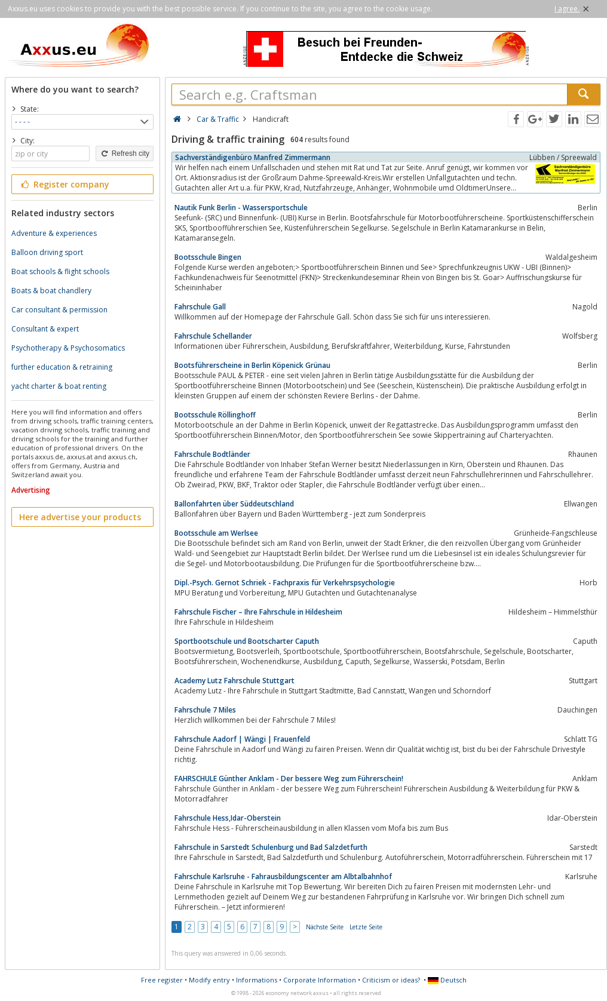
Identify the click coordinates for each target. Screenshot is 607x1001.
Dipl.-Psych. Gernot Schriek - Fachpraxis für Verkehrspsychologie (284, 583)
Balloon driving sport (47, 252)
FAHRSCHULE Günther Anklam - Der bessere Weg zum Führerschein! (288, 778)
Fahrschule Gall (200, 307)
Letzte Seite (366, 927)
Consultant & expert (45, 329)
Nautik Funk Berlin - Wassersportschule (241, 207)
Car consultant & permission (59, 310)
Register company (64, 184)
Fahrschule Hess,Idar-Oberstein (227, 818)
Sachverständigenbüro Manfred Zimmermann (252, 157)
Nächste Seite (325, 927)
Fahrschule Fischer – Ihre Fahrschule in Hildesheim (258, 612)
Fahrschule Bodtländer (212, 454)
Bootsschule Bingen (207, 257)
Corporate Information (319, 979)
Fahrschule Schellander (213, 336)
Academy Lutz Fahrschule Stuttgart (234, 680)
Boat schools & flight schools (60, 271)
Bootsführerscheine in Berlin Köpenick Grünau (252, 365)
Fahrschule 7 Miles (205, 710)
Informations (256, 979)
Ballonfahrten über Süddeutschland (234, 504)
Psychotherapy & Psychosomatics (68, 348)
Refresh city (124, 153)
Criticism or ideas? (391, 979)
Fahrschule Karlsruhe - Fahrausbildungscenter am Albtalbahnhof (283, 876)
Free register (162, 979)
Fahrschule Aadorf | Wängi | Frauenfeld (242, 739)
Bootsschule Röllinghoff (215, 415)
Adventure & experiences (54, 233)
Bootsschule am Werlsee (216, 533)
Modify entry (209, 979)
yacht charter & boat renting (58, 386)
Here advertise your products (80, 517)
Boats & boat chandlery (51, 290)
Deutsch (447, 979)
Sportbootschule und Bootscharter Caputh (246, 641)
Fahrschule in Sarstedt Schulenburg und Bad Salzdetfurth (270, 847)
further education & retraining (61, 367)
